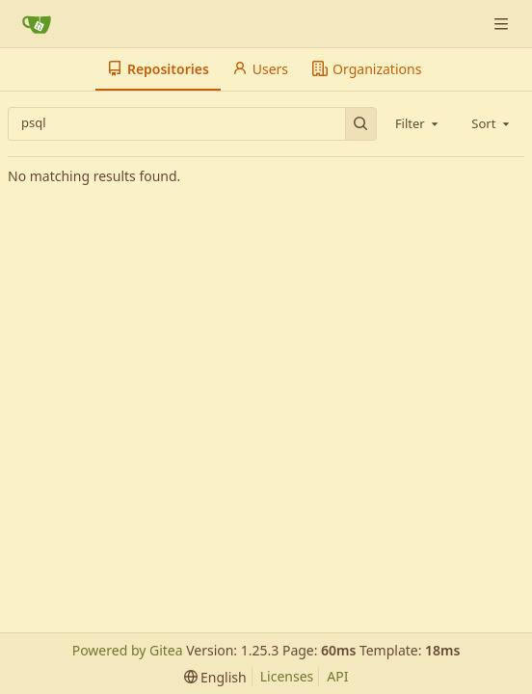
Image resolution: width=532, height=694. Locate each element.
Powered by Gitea (127, 650)
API (337, 676)
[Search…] (361, 124)
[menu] (215, 677)
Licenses (287, 676)
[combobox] (418, 123)
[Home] (37, 24)
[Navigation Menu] (503, 24)
